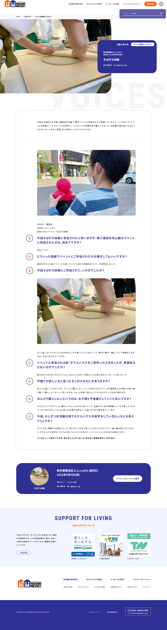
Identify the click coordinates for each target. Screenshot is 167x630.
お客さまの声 (67, 587)
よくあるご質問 (99, 587)
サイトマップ (146, 587)
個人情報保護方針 (112, 612)
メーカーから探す (113, 7)
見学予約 (150, 7)
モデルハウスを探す (94, 7)
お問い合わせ (132, 587)
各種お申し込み (116, 587)
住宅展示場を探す (76, 7)
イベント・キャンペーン (132, 7)
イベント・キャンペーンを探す (127, 478)
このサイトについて (94, 612)
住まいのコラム (83, 587)
